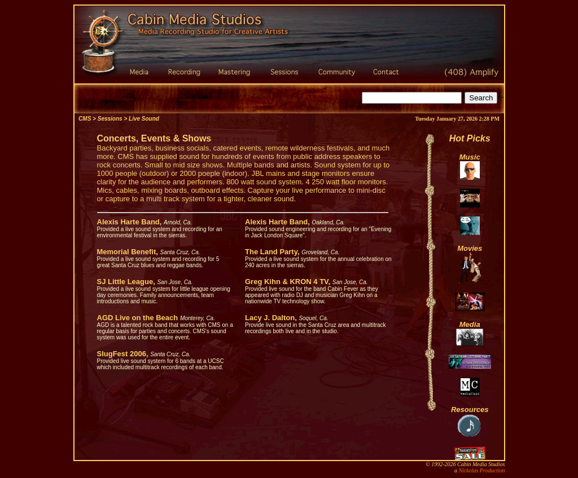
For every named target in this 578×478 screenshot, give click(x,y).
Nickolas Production (481, 470)
